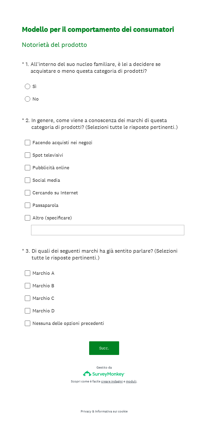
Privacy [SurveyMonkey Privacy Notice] (86, 411)
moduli (131, 381)
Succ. (104, 348)
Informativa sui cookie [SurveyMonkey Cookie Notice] (111, 411)
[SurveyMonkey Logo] (104, 373)
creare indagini (112, 381)
